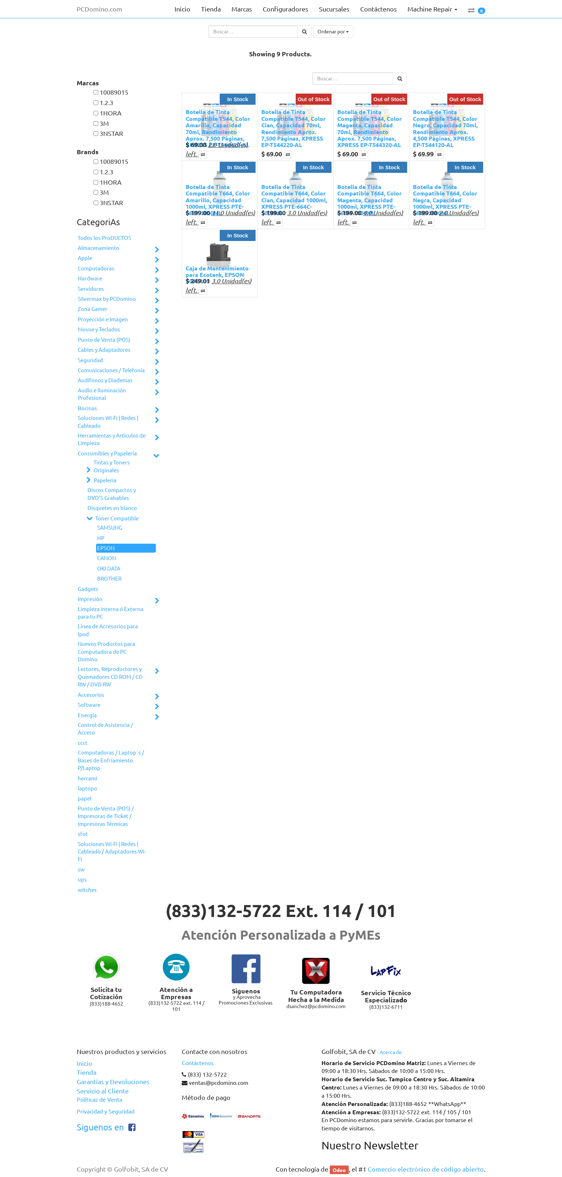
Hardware (90, 278)
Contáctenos (198, 1063)
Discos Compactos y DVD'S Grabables (111, 494)
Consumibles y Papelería (107, 453)
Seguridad (90, 360)
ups (82, 879)
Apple (85, 258)
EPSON (106, 548)
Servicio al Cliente (103, 1091)
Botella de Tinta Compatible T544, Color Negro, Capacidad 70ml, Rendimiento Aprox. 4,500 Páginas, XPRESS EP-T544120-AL (445, 128)
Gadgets (88, 589)
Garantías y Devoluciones (113, 1081)
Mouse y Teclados (99, 329)
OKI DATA (108, 569)
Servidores (91, 289)
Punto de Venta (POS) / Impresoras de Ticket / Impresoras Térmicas (106, 816)
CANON (106, 558)
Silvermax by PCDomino (107, 299)
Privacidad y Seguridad (105, 1111)
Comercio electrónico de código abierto (426, 1169)
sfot (83, 834)
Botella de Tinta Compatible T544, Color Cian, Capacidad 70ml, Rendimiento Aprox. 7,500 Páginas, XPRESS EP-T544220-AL (293, 128)
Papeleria (105, 480)
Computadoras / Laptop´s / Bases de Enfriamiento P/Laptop (111, 760)
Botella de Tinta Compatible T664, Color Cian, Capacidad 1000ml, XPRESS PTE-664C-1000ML (294, 200)
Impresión (90, 599)
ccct (82, 743)
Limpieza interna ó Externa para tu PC (110, 613)
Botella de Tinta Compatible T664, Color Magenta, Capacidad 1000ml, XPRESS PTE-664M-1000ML (369, 200)
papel (84, 798)
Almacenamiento (98, 248)
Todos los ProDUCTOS (104, 238)
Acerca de (391, 1052)
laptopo (87, 788)
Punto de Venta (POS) (104, 340)
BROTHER (109, 579)
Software (89, 705)
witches (87, 890)
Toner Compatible (117, 518)
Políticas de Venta (99, 1099)
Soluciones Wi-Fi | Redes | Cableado (108, 422)
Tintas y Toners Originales (112, 466)
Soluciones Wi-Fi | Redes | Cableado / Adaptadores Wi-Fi (112, 851)
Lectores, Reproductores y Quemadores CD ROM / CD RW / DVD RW (110, 676)
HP (100, 538)
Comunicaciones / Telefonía (111, 370)
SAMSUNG (109, 528)
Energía (87, 715)
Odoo (339, 1169)
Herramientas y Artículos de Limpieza (112, 439)
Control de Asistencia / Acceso (105, 729)
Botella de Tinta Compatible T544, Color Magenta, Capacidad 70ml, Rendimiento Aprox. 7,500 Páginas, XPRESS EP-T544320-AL (369, 128)
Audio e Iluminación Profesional (102, 394)
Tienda (86, 1072)
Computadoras (96, 268)
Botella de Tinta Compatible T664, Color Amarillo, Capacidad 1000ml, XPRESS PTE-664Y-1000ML (218, 200)
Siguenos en (100, 1127)
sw (81, 869)
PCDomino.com (99, 9)
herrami (87, 778)
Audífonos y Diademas (105, 380)
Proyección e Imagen (103, 319)
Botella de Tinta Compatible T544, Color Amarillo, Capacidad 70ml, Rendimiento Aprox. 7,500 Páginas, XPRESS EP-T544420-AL (218, 128)
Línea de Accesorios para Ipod (108, 630)
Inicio (84, 1063)
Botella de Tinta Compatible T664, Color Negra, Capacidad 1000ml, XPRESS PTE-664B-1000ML (445, 200)
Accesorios (91, 695)
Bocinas (87, 408)
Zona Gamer (93, 309)
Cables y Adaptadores (104, 350)
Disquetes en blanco (112, 508)
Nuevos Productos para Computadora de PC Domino (106, 651)
